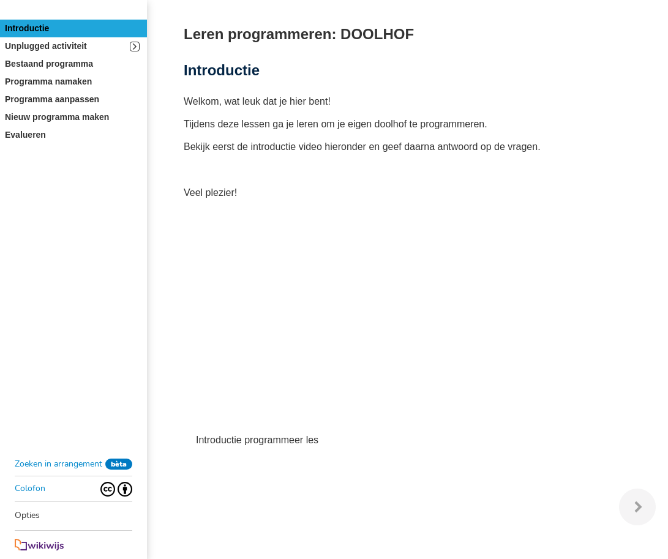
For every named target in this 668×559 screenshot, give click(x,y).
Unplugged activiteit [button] (72, 46)
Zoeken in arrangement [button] (58, 464)
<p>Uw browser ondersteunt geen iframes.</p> (392, 318)
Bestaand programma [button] (49, 64)
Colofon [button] (30, 488)
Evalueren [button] (25, 135)
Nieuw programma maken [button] (57, 117)
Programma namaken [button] (48, 81)
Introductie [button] (27, 28)
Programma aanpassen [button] (52, 99)
